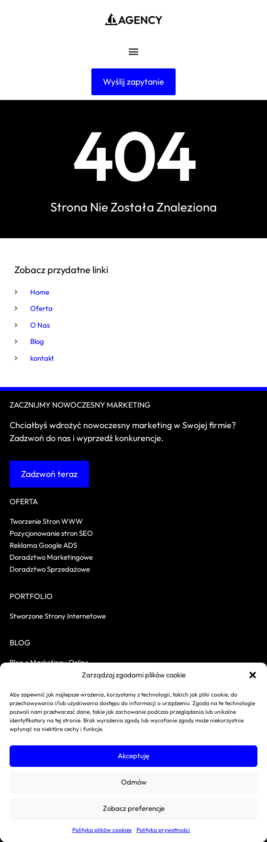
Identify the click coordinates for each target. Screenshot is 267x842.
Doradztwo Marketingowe (51, 557)
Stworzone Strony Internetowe (58, 615)
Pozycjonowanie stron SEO (51, 533)
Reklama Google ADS (43, 545)
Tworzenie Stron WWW (46, 521)
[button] (252, 675)
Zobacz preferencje (134, 808)
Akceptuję (133, 755)
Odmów (133, 782)
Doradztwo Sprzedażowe (50, 569)
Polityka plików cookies (102, 829)
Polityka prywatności (163, 829)
